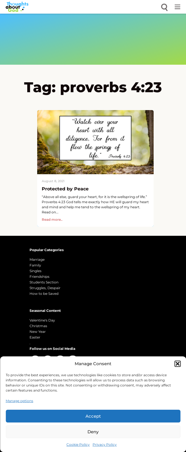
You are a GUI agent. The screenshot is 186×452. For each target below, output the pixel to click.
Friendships (39, 276)
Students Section (44, 282)
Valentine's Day (42, 320)
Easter (35, 337)
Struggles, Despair (45, 288)
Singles (35, 271)
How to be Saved (44, 293)
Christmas (38, 326)
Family (35, 265)
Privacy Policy (105, 444)
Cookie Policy (78, 444)
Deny (93, 431)
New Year (38, 331)
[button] (177, 364)
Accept (93, 416)
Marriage (37, 259)
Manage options (19, 401)
